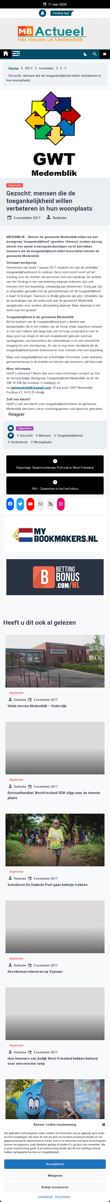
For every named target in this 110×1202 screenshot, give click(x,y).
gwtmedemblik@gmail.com (31, 388)
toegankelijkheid (70, 435)
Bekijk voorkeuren (55, 1187)
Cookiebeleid (45, 1196)
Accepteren (55, 1164)
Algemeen (14, 185)
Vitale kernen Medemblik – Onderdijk (37, 706)
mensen (45, 435)
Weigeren (55, 1176)
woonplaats (43, 442)
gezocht (26, 435)
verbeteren (19, 442)
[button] (104, 1125)
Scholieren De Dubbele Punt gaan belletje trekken (47, 885)
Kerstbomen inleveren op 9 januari (35, 972)
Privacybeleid (62, 1196)
